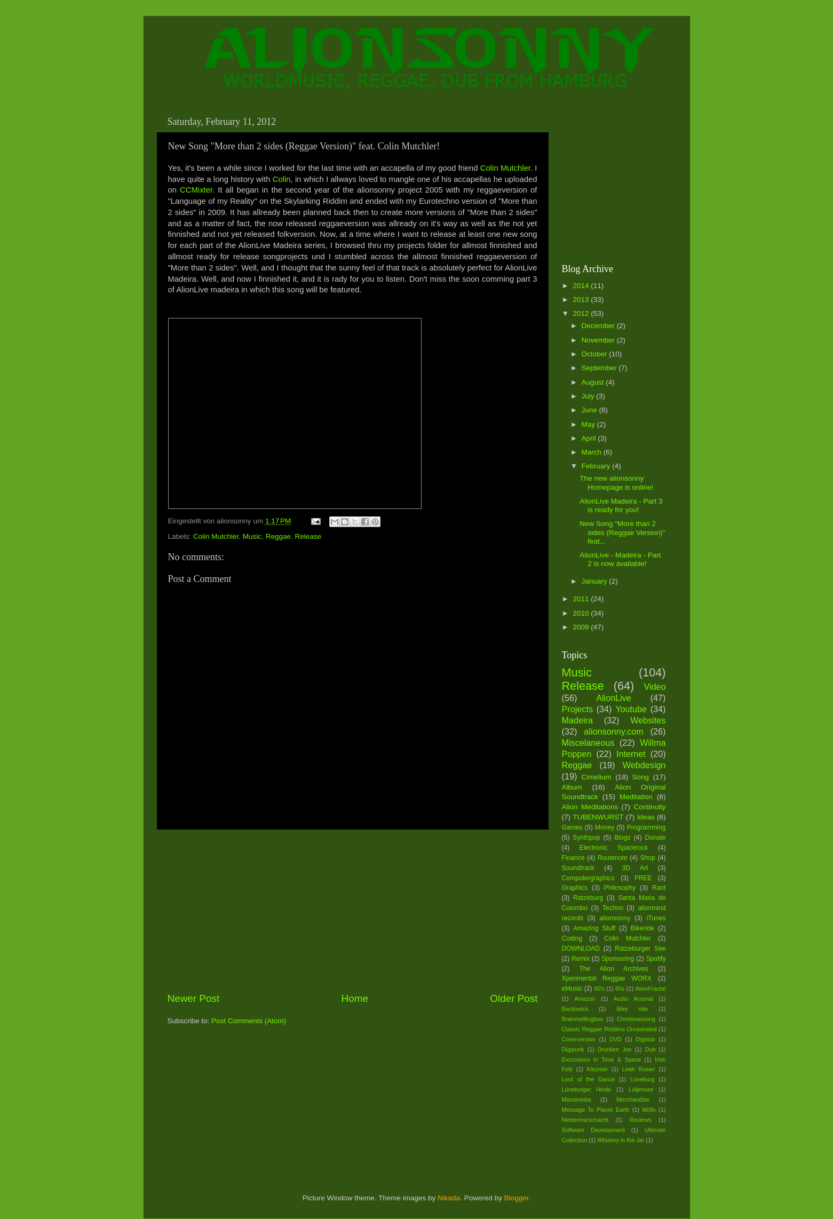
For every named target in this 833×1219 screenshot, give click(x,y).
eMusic (572, 988)
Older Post (513, 998)
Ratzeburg (588, 898)
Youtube (631, 709)
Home (355, 998)
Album (572, 787)
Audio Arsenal (633, 998)
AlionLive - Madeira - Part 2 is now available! (620, 559)
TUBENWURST (598, 817)
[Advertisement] (353, 910)
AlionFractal (651, 988)
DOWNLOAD (581, 948)
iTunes (656, 918)
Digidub (645, 1039)
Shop (647, 858)
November (599, 340)
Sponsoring (617, 958)
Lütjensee (641, 1089)
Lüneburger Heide (587, 1089)
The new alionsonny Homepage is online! (616, 482)
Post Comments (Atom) (248, 1021)
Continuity (649, 807)
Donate (655, 837)
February (597, 466)
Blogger (516, 1198)
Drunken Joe (615, 1049)
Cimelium (596, 777)
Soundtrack (578, 868)
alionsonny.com (613, 731)
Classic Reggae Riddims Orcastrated (609, 1029)
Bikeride (642, 928)
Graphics (575, 887)
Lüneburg (642, 1079)
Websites (647, 720)
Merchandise (632, 1099)
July (589, 396)
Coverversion (579, 1039)
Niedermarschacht (585, 1120)
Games (572, 827)
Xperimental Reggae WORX (607, 978)
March (593, 452)
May (589, 424)
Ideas (646, 817)
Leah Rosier (638, 1069)
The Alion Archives (613, 969)
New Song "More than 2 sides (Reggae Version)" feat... (622, 532)
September (600, 368)
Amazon (585, 998)
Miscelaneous (588, 742)
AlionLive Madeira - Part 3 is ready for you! (621, 505)
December (599, 326)
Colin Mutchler (505, 168)
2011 (582, 599)
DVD (615, 1039)
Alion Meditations (590, 807)
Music (252, 536)
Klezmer (597, 1069)
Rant (659, 887)
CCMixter (196, 190)
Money (604, 827)
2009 (582, 627)
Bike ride (632, 1009)
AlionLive (613, 698)
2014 (582, 286)
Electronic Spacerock (614, 847)
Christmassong (636, 1019)
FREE (643, 878)
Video (654, 686)
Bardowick (575, 1009)
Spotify (655, 958)
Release (308, 536)
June (590, 410)
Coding (572, 938)
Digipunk (573, 1049)
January (595, 581)
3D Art (635, 868)
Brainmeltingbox (582, 1019)
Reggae (278, 536)
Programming (646, 827)
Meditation (636, 797)
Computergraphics (588, 878)
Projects (577, 709)
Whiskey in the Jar (620, 1140)
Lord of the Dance (588, 1079)
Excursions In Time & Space (601, 1059)
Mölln (649, 1109)
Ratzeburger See (640, 948)
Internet (631, 754)
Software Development (593, 1130)
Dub (650, 1049)
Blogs (622, 837)
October (595, 354)
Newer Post (194, 998)
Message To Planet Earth (596, 1109)
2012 (582, 313)
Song (640, 777)
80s (619, 988)
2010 (582, 613)
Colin (282, 179)
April (590, 438)
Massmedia (576, 1099)
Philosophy (620, 887)
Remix (581, 958)
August (594, 382)
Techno (612, 908)
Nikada (449, 1198)
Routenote (613, 858)
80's (599, 988)
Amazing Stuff (594, 928)
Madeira (577, 720)
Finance (573, 858)
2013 (582, 300)
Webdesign (644, 765)
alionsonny (614, 918)
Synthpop (586, 837)
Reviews (641, 1120)
